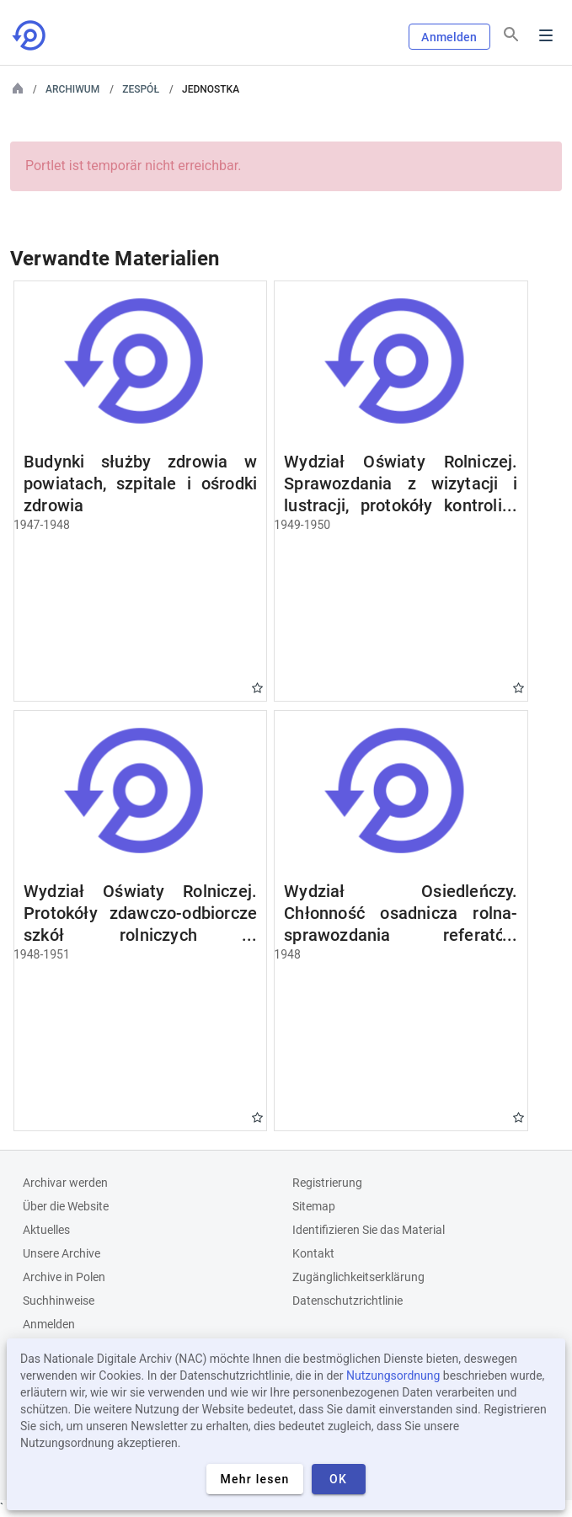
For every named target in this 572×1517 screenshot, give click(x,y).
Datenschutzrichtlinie (347, 1300)
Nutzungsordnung (393, 1375)
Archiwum (72, 89)
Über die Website (66, 1206)
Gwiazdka (257, 688)
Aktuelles (46, 1230)
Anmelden (449, 37)
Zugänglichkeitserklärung (358, 1277)
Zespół (140, 89)
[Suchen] (511, 34)
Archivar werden (65, 1182)
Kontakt (313, 1253)
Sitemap (313, 1206)
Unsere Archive (61, 1253)
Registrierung (327, 1182)
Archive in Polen (64, 1277)
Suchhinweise (58, 1300)
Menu (546, 35)
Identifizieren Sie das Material (368, 1230)
